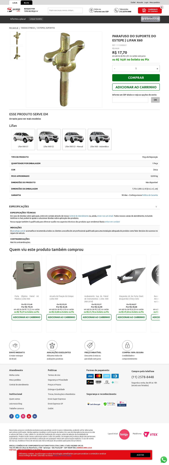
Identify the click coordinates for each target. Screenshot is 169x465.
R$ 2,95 (126, 56)
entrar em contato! (112, 222)
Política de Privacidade (62, 455)
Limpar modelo (36, 19)
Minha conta (14, 375)
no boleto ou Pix (138, 59)
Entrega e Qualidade (56, 389)
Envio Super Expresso (57, 399)
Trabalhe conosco (16, 408)
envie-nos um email (105, 216)
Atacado (140, 2)
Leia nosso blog (15, 404)
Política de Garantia (150, 195)
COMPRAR (136, 77)
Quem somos (14, 399)
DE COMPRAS (153, 11)
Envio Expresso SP (55, 404)
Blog (26, 3)
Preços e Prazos (54, 385)
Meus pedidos (155, 2)
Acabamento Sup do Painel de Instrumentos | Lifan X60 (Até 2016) (96, 299)
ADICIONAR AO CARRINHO (136, 87)
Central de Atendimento (79, 216)
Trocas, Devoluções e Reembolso (61, 394)
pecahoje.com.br (19, 231)
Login (146, 2)
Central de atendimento (19, 385)
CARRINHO (153, 9)
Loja (15, 3)
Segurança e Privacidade (58, 380)
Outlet (133, 2)
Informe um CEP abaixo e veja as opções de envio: (134, 95)
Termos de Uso (54, 375)
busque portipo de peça (31, 10)
